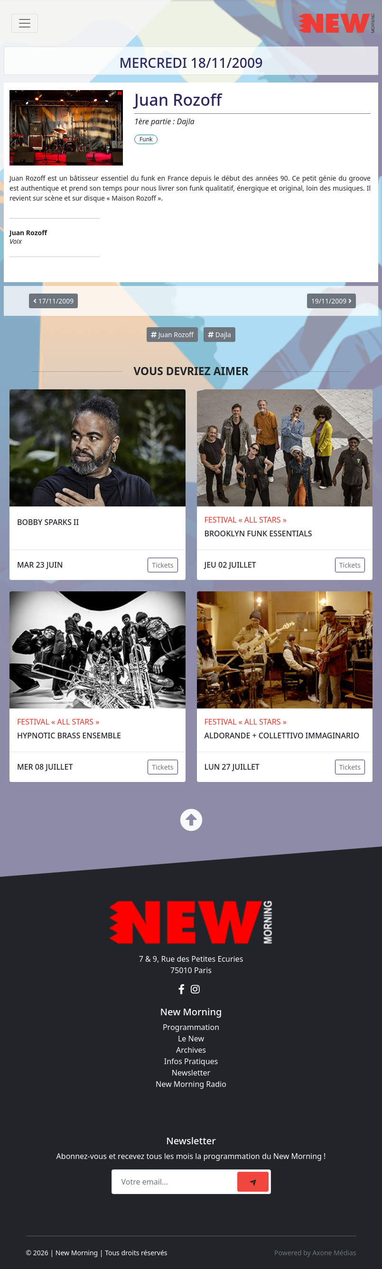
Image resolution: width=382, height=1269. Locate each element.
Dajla (219, 334)
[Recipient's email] (176, 1182)
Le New (191, 1038)
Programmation (191, 1027)
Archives (191, 1050)
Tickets (162, 565)
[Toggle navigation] (24, 23)
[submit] (253, 1182)
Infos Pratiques (191, 1061)
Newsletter (191, 1072)
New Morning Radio (191, 1084)
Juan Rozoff (172, 334)
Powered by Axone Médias (315, 1252)
